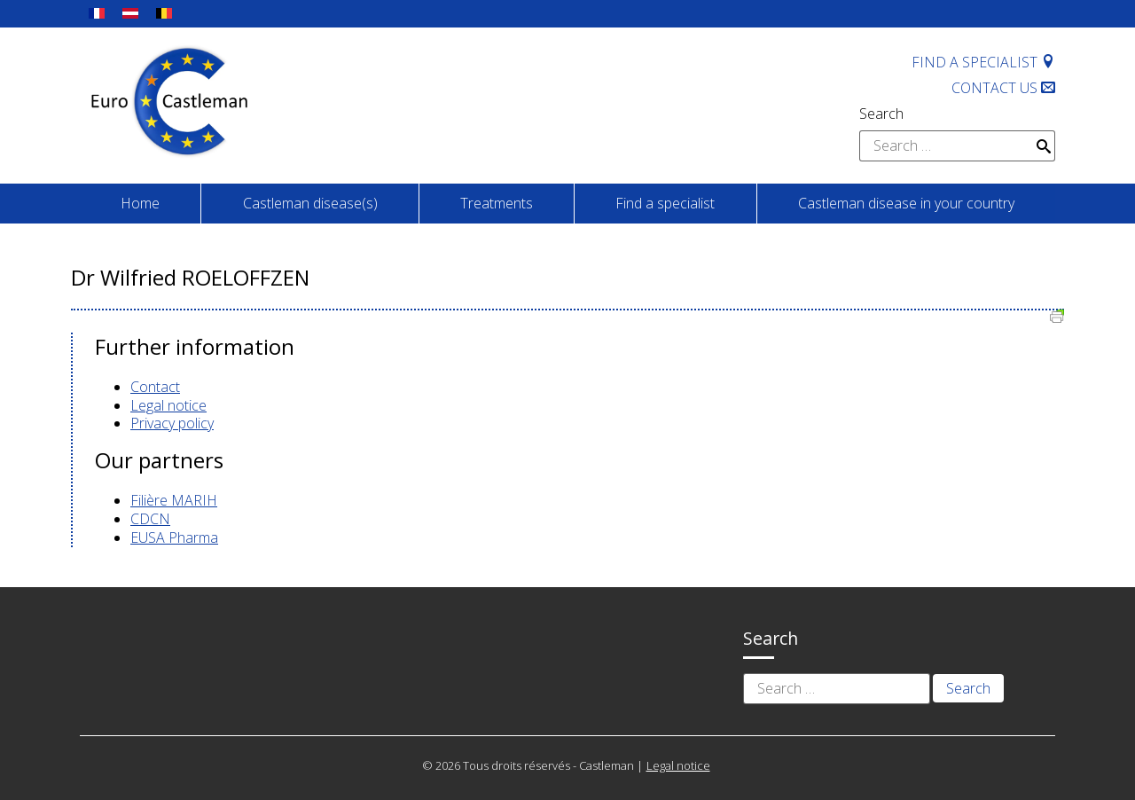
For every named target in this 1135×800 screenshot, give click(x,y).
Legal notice (168, 405)
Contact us (1003, 88)
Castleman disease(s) (310, 203)
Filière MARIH (173, 500)
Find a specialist (983, 62)
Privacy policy (172, 423)
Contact (155, 386)
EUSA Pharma (174, 537)
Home (140, 203)
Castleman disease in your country (906, 203)
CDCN (150, 519)
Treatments (496, 203)
